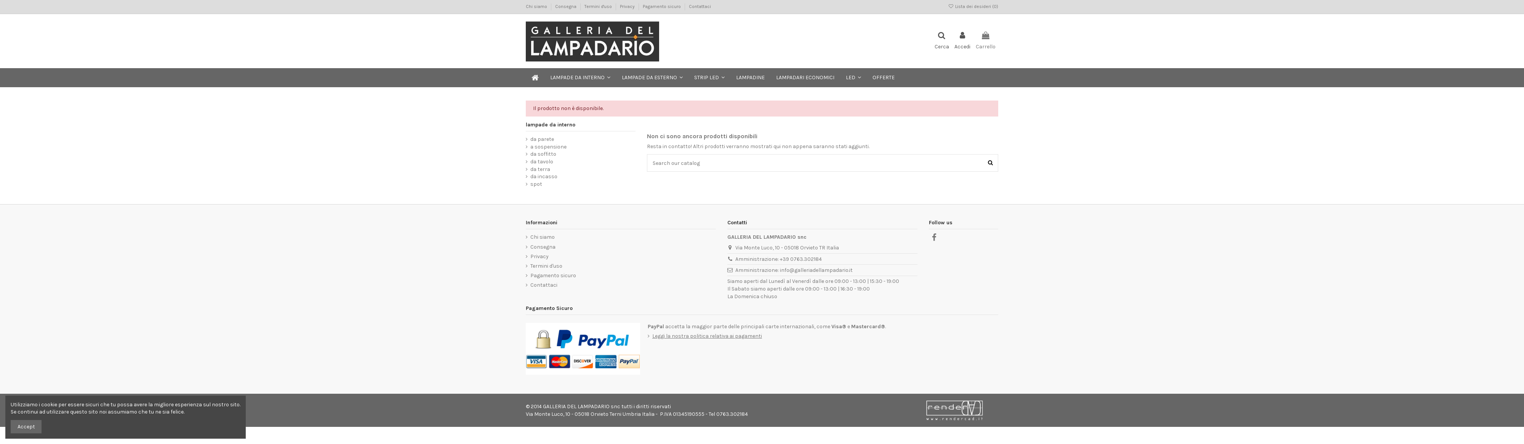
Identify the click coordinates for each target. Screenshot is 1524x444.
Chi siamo (537, 6)
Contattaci (700, 6)
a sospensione (548, 147)
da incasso (543, 176)
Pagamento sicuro (662, 6)
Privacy (628, 6)
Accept (26, 426)
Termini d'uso (598, 6)
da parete (542, 139)
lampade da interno (550, 124)
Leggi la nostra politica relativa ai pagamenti (707, 336)
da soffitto (543, 154)
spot (536, 184)
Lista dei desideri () (973, 6)
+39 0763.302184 (801, 259)
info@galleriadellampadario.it (816, 270)
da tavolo (541, 161)
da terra (540, 169)
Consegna (566, 6)
